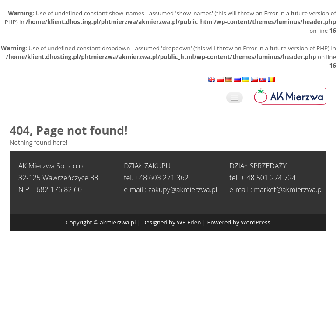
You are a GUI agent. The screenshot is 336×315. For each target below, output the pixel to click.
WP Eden (189, 222)
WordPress (255, 222)
